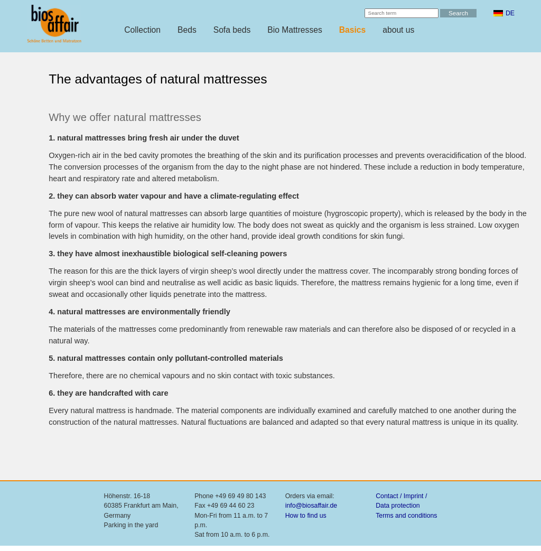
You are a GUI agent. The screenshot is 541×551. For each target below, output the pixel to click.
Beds (187, 29)
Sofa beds (232, 29)
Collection (142, 29)
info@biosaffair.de (311, 505)
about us (398, 29)
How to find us (306, 515)
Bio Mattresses (294, 29)
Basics (352, 29)
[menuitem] (504, 13)
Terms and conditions (406, 515)
